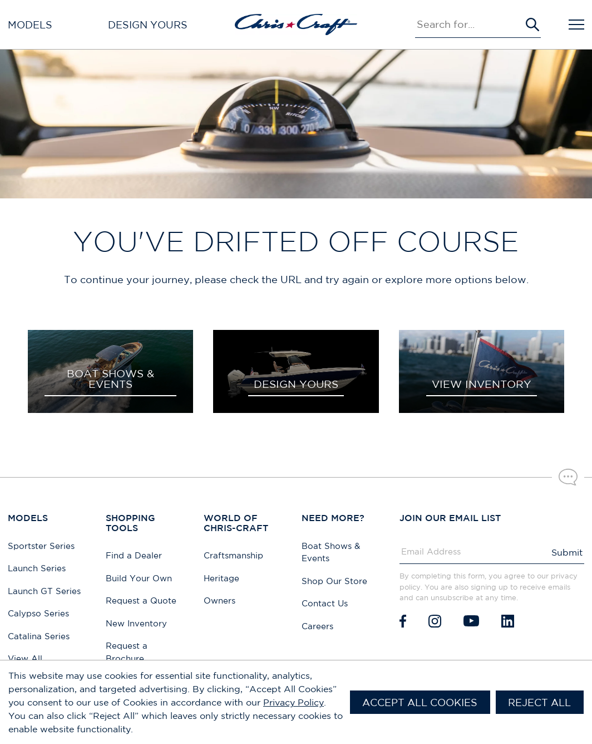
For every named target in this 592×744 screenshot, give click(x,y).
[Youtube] (471, 621)
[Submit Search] (532, 24)
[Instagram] (434, 621)
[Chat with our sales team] (568, 477)
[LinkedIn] (507, 621)
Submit (567, 552)
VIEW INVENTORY (481, 384)
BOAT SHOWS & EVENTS (110, 378)
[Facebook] (402, 621)
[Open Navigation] (576, 25)
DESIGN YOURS (296, 384)
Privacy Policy (293, 702)
